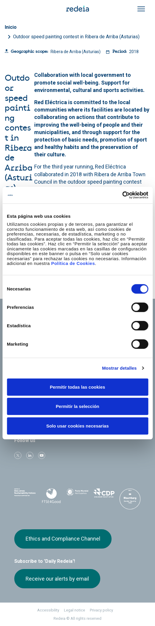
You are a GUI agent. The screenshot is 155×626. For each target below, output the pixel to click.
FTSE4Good (51, 495)
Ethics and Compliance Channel (63, 539)
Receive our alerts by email (57, 579)
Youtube (41, 455)
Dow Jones (25, 494)
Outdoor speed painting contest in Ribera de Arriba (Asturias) (76, 36)
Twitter (17, 455)
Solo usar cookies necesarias (77, 425)
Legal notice (74, 610)
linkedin (29, 455)
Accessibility (48, 610)
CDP (104, 494)
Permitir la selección (77, 406)
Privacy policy (101, 610)
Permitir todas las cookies (77, 386)
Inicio (11, 27)
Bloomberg (130, 500)
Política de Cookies (73, 263)
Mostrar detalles (119, 368)
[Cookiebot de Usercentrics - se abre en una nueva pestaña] (122, 195)
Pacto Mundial (77, 494)
